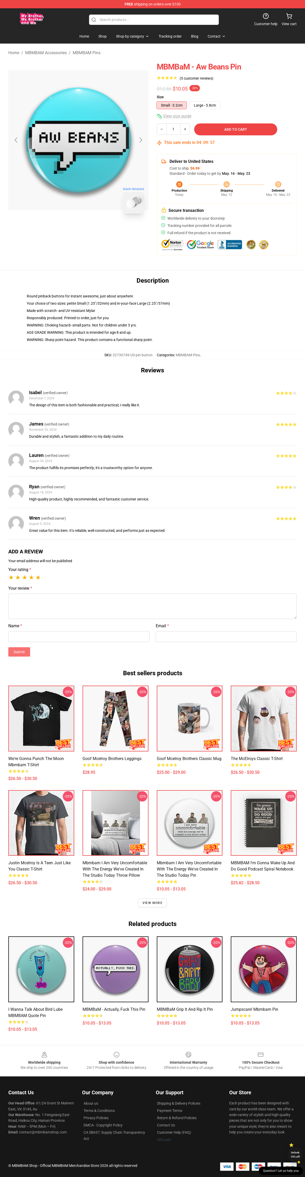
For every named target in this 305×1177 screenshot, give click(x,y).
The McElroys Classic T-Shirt (257, 758)
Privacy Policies (96, 1118)
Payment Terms (169, 1111)
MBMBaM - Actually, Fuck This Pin (114, 1009)
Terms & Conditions (99, 1111)
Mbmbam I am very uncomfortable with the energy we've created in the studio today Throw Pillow (115, 869)
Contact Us (166, 1125)
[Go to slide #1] (64, 229)
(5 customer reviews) (196, 78)
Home (13, 52)
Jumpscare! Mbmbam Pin (254, 1009)
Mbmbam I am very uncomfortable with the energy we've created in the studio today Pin (189, 869)
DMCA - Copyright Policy (103, 1125)
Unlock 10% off (295, 1154)
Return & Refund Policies (176, 1118)
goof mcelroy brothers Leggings (112, 758)
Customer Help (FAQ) (174, 1132)
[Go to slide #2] (91, 229)
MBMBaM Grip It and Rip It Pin (185, 1009)
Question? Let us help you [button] (281, 1171)
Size (160, 97)
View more (152, 903)
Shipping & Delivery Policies (178, 1103)
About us (91, 1103)
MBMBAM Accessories (46, 52)
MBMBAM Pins (86, 52)
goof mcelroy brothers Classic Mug (189, 758)
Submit (19, 652)
